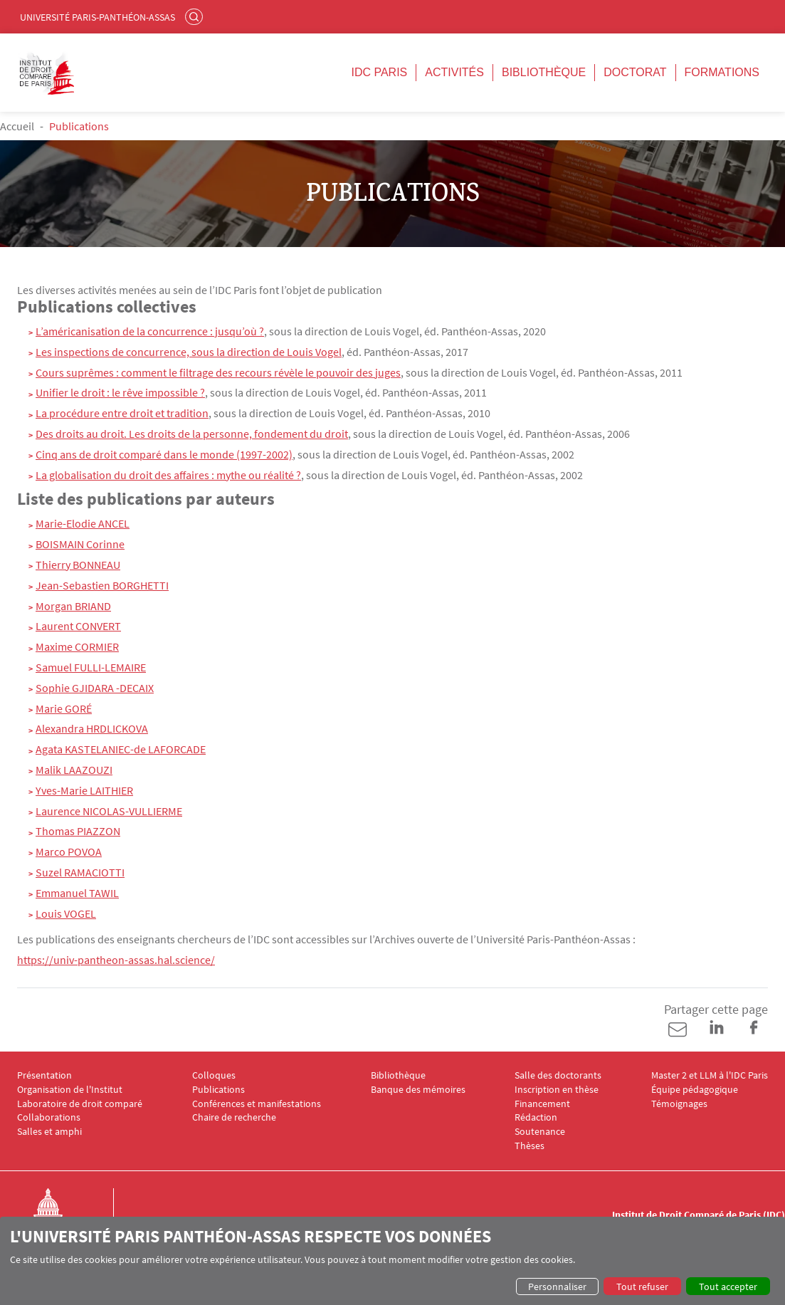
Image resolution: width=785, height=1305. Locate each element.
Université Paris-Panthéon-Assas (97, 17)
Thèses (529, 1146)
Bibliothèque (544, 72)
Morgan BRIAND (73, 606)
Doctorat (635, 72)
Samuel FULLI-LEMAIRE (91, 667)
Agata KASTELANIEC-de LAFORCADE (121, 749)
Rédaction (536, 1117)
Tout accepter (728, 1286)
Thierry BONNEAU (78, 564)
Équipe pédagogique (694, 1090)
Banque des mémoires (418, 1090)
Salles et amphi (49, 1132)
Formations (722, 72)
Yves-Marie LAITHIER (84, 790)
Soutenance (540, 1132)
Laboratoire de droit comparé (79, 1104)
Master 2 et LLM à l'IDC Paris (709, 1075)
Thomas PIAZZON (78, 831)
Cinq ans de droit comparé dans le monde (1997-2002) (164, 454)
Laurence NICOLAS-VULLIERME (109, 811)
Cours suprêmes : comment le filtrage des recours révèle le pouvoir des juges (218, 372)
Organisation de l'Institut (69, 1090)
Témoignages (679, 1104)
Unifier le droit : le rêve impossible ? (120, 392)
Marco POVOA (69, 851)
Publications (218, 1090)
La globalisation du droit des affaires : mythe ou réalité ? (168, 475)
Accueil (17, 126)
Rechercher (196, 16)
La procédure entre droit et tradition (122, 413)
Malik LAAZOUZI (74, 769)
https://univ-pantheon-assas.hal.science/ (116, 960)
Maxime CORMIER (77, 646)
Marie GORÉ (64, 708)
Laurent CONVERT (78, 626)
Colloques (214, 1075)
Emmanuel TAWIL (77, 893)
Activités (454, 72)
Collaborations (48, 1117)
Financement (542, 1104)
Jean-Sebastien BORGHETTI (102, 585)
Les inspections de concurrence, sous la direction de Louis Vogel (189, 352)
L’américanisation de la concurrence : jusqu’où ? (150, 331)
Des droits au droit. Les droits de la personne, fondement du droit (192, 433)
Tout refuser (642, 1286)
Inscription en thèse (557, 1090)
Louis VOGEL (66, 913)
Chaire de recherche (234, 1117)
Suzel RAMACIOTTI (80, 872)
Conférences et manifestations (256, 1104)
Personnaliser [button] (557, 1286)
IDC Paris (379, 72)
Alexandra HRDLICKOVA (92, 728)
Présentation (44, 1075)
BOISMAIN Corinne (80, 544)
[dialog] (392, 1261)
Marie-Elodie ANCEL (83, 523)
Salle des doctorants (558, 1075)
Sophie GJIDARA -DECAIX (95, 688)
